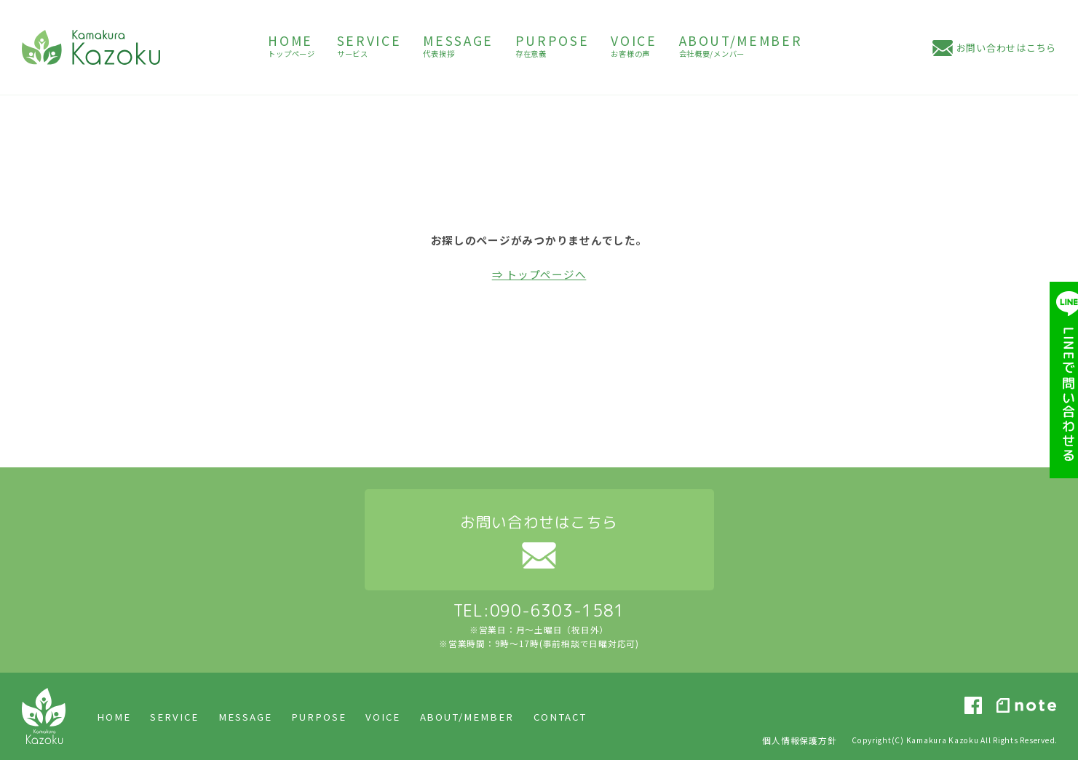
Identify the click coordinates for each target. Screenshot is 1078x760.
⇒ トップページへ (539, 274)
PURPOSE (318, 716)
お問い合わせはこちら (1006, 48)
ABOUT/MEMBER (467, 716)
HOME (114, 716)
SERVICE (174, 716)
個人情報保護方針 (799, 740)
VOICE (382, 716)
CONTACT (560, 716)
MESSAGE (245, 716)
